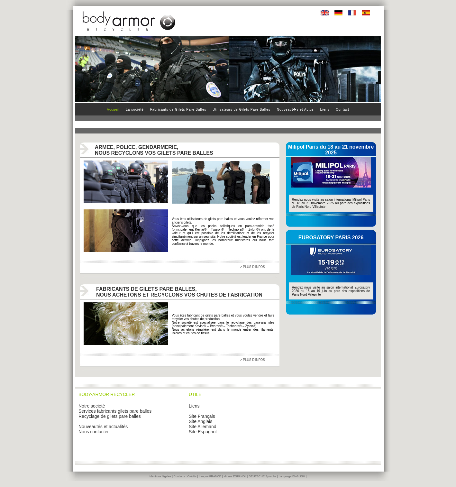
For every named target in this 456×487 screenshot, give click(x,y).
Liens (325, 109)
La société (135, 109)
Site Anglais (200, 421)
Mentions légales (160, 476)
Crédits (191, 476)
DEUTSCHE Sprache (263, 476)
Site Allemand (202, 426)
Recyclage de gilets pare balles (109, 416)
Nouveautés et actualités (103, 426)
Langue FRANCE (210, 476)
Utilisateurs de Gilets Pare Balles (241, 109)
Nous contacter (93, 431)
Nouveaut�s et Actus (295, 109)
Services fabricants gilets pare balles (114, 411)
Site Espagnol (202, 431)
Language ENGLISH (291, 476)
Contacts (179, 476)
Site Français (202, 416)
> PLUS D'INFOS (252, 267)
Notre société (91, 406)
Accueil (113, 109)
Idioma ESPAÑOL (234, 476)
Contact (342, 109)
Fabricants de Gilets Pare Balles (178, 109)
